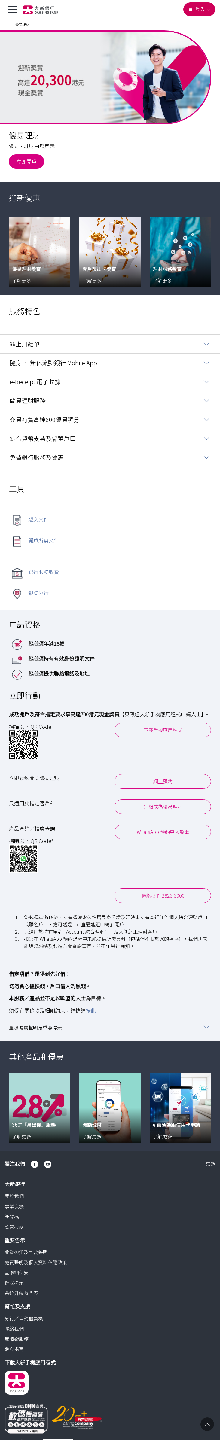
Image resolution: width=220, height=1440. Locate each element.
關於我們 (14, 1195)
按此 (91, 1009)
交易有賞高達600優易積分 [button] (45, 419)
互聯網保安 (17, 1271)
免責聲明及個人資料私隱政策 (36, 1261)
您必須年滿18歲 (46, 642)
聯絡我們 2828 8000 (163, 894)
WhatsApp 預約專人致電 (163, 831)
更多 (210, 1163)
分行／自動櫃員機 (24, 1317)
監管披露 (14, 1225)
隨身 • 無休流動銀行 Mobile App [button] (53, 362)
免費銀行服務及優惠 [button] (37, 456)
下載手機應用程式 (163, 729)
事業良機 (14, 1205)
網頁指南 (14, 1348)
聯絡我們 (14, 1327)
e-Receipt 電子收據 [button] (35, 381)
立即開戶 (26, 161)
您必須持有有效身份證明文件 (61, 657)
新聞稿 (12, 1215)
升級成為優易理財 (163, 806)
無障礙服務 (17, 1337)
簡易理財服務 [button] (28, 400)
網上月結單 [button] (25, 343)
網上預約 (163, 780)
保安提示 (14, 1282)
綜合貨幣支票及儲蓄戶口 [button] (43, 437)
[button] (110, 1026)
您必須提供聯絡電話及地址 (59, 672)
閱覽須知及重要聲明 (26, 1251)
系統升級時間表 (21, 1292)
